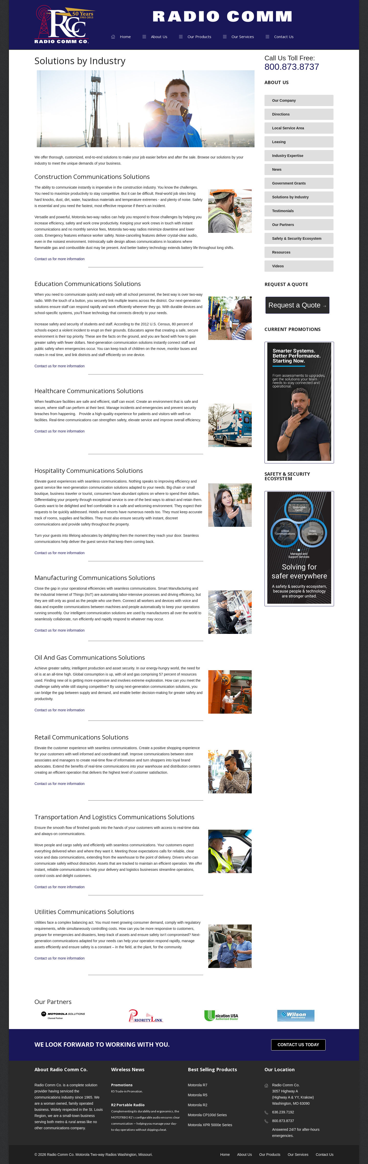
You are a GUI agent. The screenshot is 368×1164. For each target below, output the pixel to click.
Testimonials (283, 211)
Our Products (195, 36)
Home (121, 36)
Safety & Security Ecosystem (296, 238)
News (277, 169)
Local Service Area (288, 128)
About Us (154, 36)
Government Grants (289, 183)
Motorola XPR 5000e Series (210, 1125)
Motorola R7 (197, 1085)
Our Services (238, 36)
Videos (278, 266)
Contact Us (280, 36)
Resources (281, 252)
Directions (281, 114)
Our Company (284, 100)
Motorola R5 (197, 1095)
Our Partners (283, 225)
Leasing (279, 142)
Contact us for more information (59, 259)
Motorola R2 (197, 1105)
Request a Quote (297, 305)
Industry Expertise (287, 156)
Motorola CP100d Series (207, 1115)
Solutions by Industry (290, 197)
